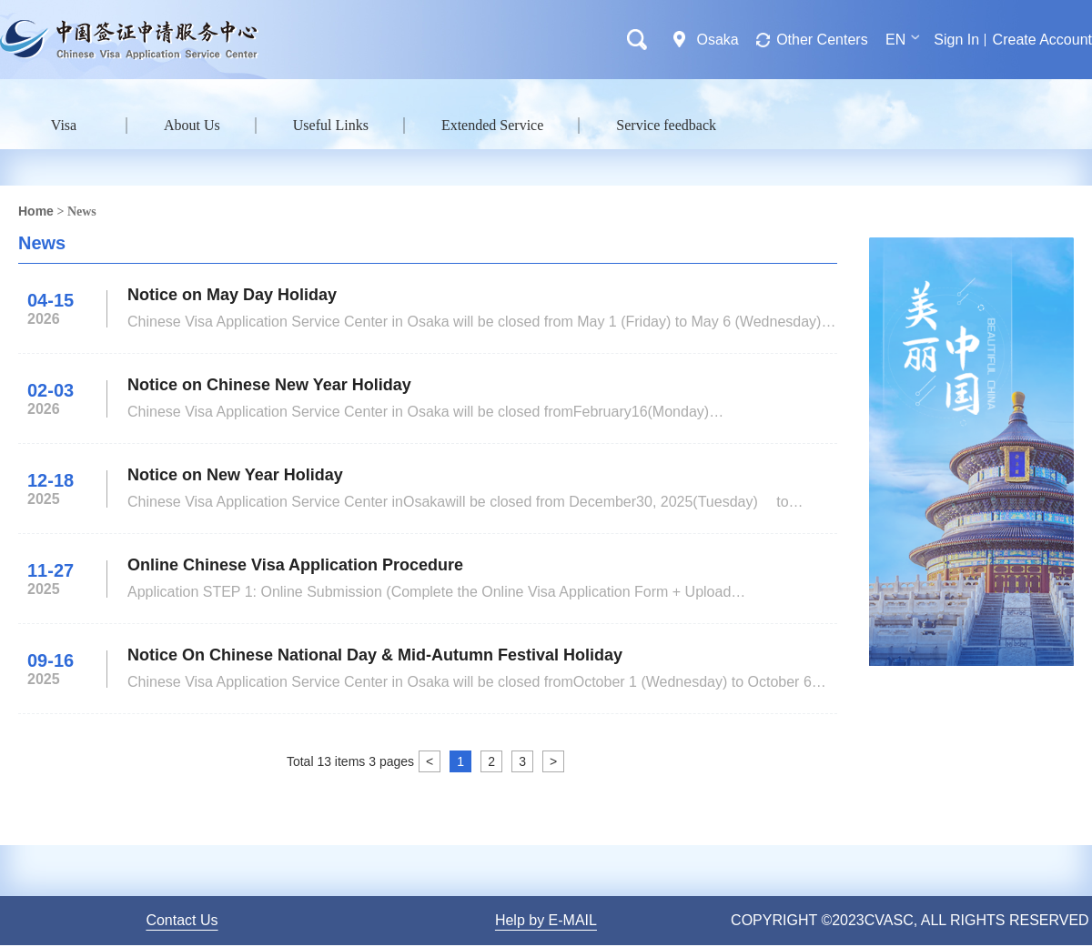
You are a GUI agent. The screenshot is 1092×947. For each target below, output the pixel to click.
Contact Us (181, 920)
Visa (63, 125)
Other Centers (821, 39)
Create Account (1042, 39)
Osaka (717, 39)
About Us (192, 125)
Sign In (956, 39)
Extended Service (492, 125)
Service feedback (666, 125)
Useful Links (331, 125)
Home (36, 211)
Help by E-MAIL (546, 920)
